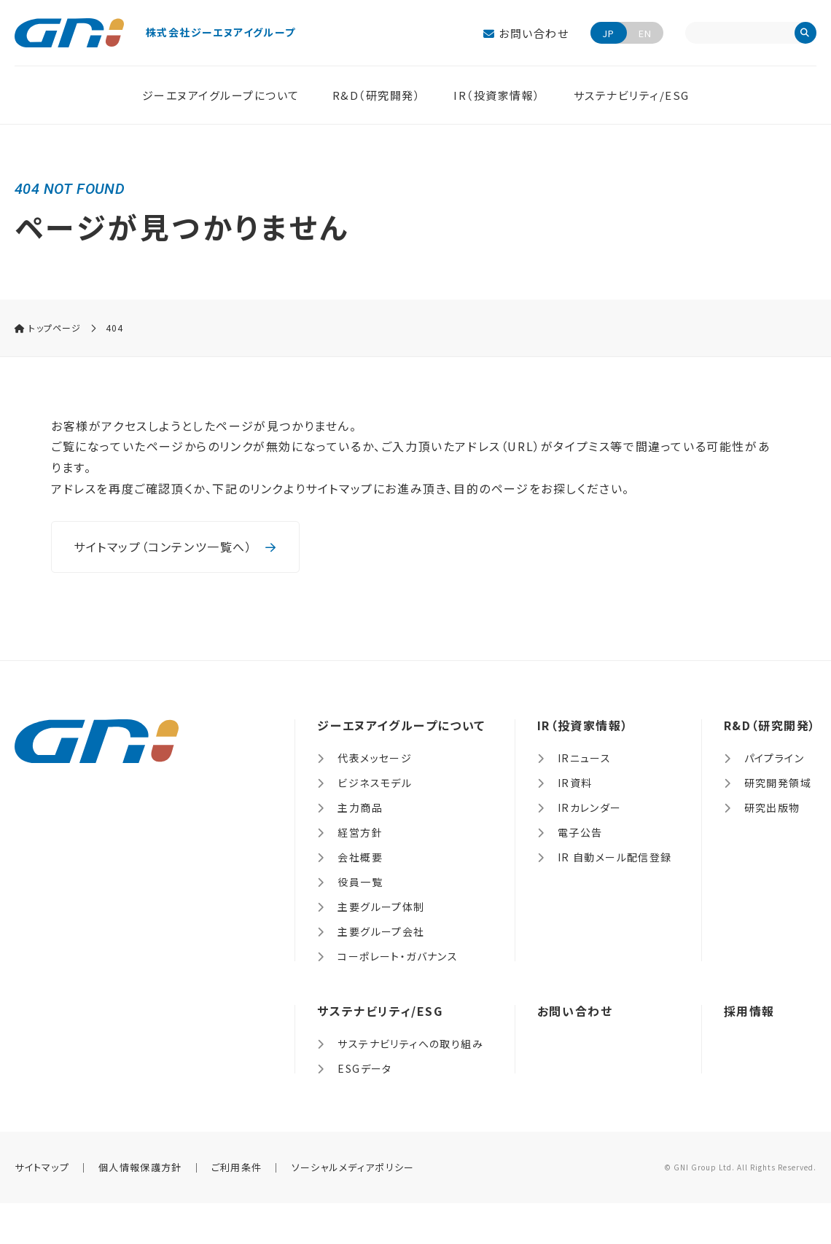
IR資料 (575, 783)
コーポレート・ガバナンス (398, 956)
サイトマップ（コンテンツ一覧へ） (175, 546)
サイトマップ (42, 1167)
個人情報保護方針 (140, 1167)
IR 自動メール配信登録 (615, 857)
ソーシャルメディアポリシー (353, 1167)
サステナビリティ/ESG (632, 95)
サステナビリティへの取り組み (410, 1043)
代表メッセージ (375, 758)
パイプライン (774, 758)
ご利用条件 (236, 1167)
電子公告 (580, 832)
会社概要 (360, 857)
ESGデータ (364, 1068)
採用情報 (749, 1011)
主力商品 (360, 807)
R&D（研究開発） (376, 95)
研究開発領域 (777, 783)
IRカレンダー (590, 807)
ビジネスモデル (375, 783)
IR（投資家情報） (497, 95)
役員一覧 (360, 882)
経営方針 (360, 832)
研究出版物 (772, 807)
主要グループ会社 (381, 931)
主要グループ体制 (381, 906)
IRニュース (584, 758)
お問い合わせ (526, 33)
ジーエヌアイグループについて (221, 95)
